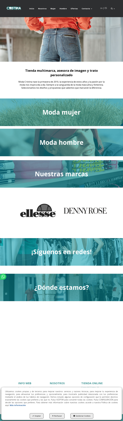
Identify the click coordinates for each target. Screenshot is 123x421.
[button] (13, 8)
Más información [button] (18, 405)
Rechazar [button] (57, 416)
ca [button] (101, 8)
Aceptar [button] (36, 416)
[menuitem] (31, 8)
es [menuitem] (106, 8)
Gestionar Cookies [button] (82, 416)
